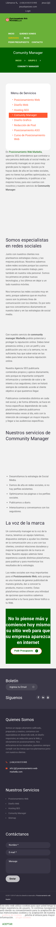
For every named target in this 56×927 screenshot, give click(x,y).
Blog (26, 38)
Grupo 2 (32, 60)
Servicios (13, 38)
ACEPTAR (7, 924)
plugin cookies (23, 917)
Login (28, 11)
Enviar (13, 878)
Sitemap (12, 818)
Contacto (37, 42)
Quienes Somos (27, 33)
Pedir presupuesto (18, 42)
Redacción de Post (25, 125)
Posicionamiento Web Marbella (25, 152)
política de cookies (12, 915)
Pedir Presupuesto (23, 650)
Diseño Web (21, 104)
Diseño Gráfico (22, 120)
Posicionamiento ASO (27, 130)
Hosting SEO (21, 110)
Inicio (11, 33)
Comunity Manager (25, 115)
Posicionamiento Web (27, 99)
